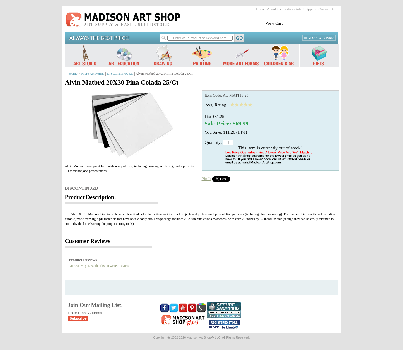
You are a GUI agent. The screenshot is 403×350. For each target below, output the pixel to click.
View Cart (274, 23)
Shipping (309, 9)
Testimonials (292, 9)
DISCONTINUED (120, 74)
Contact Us (326, 9)
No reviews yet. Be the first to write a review (99, 266)
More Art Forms (92, 74)
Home (260, 9)
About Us (274, 9)
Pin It (206, 178)
